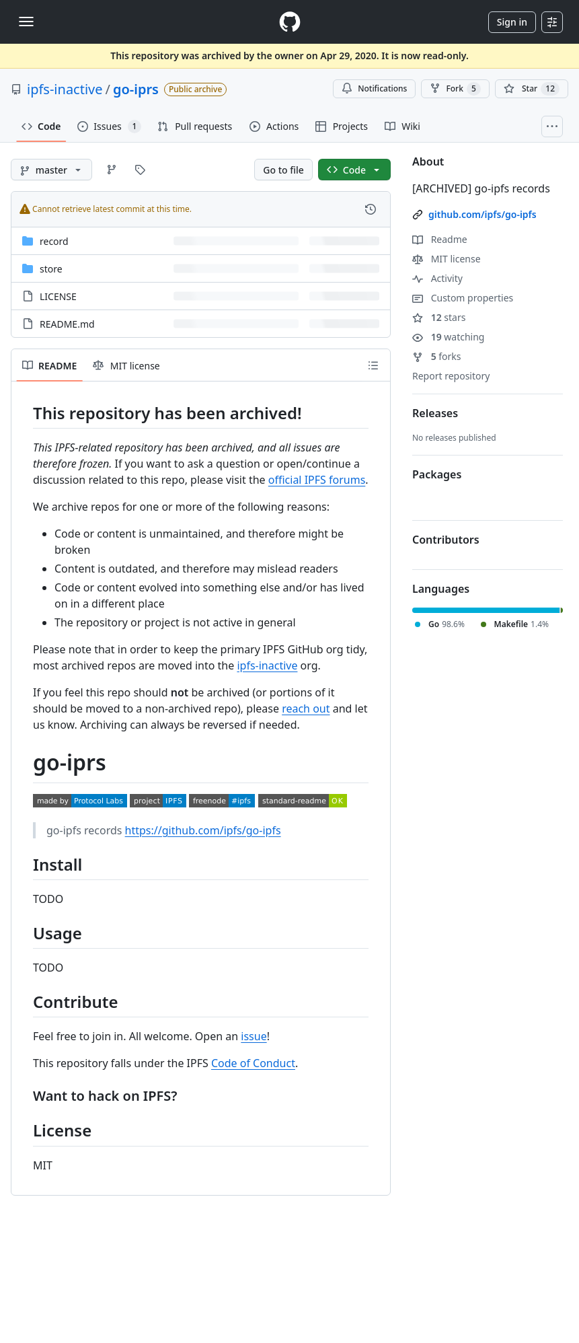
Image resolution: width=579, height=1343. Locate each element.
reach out (306, 708)
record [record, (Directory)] (54, 241)
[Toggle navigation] (26, 21)
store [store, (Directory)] (51, 268)
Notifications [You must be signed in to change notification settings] (374, 88)
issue (253, 1036)
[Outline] (373, 365)
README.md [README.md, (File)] (67, 324)
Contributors (445, 539)
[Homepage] (290, 22)
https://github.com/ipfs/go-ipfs (203, 830)
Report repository (451, 375)
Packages (436, 474)
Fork (455, 89)
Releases (435, 413)
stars (438, 317)
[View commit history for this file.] (370, 209)
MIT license (446, 258)
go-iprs (136, 89)
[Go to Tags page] (140, 169)
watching (448, 336)
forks (436, 356)
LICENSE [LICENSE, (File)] (58, 296)
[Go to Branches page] (112, 169)
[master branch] (51, 169)
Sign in (512, 21)
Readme (439, 239)
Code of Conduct (253, 1063)
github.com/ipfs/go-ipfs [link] (482, 214)
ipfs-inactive (65, 89)
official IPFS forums (317, 479)
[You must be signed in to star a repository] (531, 88)
